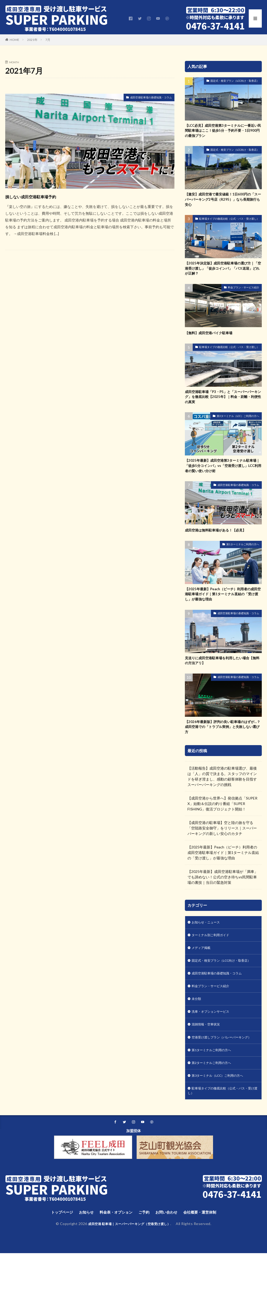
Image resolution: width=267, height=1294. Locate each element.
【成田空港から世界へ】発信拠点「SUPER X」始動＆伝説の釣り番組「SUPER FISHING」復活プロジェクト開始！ (222, 821)
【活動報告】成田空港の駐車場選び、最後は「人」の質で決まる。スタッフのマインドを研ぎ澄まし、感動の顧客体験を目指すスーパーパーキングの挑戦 (222, 793)
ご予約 (145, 1252)
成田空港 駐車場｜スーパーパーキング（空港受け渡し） (129, 1265)
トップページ (53, 1252)
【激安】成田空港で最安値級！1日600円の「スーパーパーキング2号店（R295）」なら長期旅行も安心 (223, 203)
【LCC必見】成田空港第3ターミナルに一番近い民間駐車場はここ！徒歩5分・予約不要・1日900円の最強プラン (223, 132)
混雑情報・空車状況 (208, 1053)
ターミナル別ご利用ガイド (213, 953)
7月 (47, 40)
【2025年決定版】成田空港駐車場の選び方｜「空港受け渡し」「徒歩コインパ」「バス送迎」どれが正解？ (223, 274)
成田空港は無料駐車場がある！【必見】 (220, 541)
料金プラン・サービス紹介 (243, 294)
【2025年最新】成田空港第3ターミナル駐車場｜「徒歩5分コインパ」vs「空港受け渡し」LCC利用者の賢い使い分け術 (223, 476)
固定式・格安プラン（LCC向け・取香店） (234, 80)
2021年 (32, 40)
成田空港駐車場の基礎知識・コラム (142, 98)
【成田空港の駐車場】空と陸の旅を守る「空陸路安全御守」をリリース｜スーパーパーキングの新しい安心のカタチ (222, 845)
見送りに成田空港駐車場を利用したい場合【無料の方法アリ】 (222, 675)
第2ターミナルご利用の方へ (215, 1100)
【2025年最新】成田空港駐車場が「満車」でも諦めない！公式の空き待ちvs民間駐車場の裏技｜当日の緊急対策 (222, 894)
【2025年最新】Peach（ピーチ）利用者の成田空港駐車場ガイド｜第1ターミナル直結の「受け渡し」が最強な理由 (223, 606)
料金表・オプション (114, 1252)
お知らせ (80, 1252)
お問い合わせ (169, 1252)
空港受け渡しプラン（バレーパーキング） (221, 1070)
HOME (14, 40)
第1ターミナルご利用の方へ (242, 555)
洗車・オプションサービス (213, 1040)
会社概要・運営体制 (207, 1252)
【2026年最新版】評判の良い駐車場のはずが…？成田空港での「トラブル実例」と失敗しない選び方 (223, 743)
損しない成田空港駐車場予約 (46, 196)
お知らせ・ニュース (208, 940)
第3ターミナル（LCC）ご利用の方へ (238, 425)
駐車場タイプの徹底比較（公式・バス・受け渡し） (229, 223)
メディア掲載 (203, 967)
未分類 (197, 1026)
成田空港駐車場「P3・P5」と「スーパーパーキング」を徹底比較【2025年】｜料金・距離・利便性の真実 (223, 405)
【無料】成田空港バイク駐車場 (212, 339)
